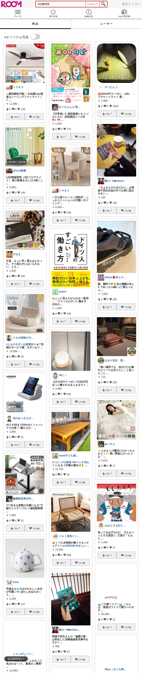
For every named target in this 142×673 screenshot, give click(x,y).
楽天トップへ (131, 4)
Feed (18, 13)
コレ (17, 117)
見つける (53, 13)
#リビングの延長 (62, 462)
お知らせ (89, 13)
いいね (36, 117)
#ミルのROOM (66, 545)
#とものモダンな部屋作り (21, 344)
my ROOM (124, 13)
